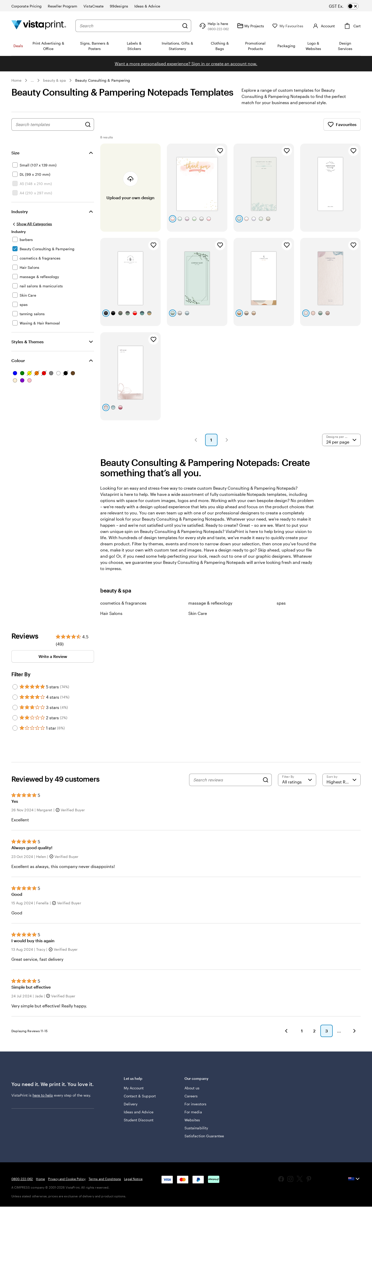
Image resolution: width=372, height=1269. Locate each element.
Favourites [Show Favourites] (342, 124)
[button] (196, 440)
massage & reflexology (210, 602)
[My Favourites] (287, 26)
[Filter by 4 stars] (15, 697)
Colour (18, 360)
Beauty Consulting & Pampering (102, 80)
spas (281, 602)
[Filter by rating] (297, 780)
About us (192, 1088)
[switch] (348, 6)
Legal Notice (133, 1179)
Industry (19, 211)
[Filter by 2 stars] (15, 717)
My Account (134, 1088)
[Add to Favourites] (220, 151)
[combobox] (129, 26)
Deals (18, 46)
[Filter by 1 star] (15, 728)
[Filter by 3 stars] (15, 707)
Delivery (131, 1104)
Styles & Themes (27, 341)
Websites (192, 1120)
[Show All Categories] (31, 224)
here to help (43, 1095)
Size (15, 152)
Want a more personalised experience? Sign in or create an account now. (186, 63)
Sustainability (196, 1128)
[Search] (185, 26)
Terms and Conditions (105, 1179)
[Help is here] (213, 25)
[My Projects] (250, 26)
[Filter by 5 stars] (15, 686)
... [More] (32, 80)
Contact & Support (140, 1096)
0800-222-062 (22, 1179)
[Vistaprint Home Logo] (38, 25)
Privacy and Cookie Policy (67, 1179)
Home (16, 80)
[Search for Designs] (88, 124)
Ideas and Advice (138, 1112)
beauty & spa (54, 80)
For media (193, 1112)
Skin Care (197, 613)
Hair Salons (111, 613)
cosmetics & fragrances (123, 602)
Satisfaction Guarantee (204, 1136)
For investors (195, 1104)
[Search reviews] (226, 780)
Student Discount (138, 1120)
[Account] (323, 25)
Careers (191, 1096)
